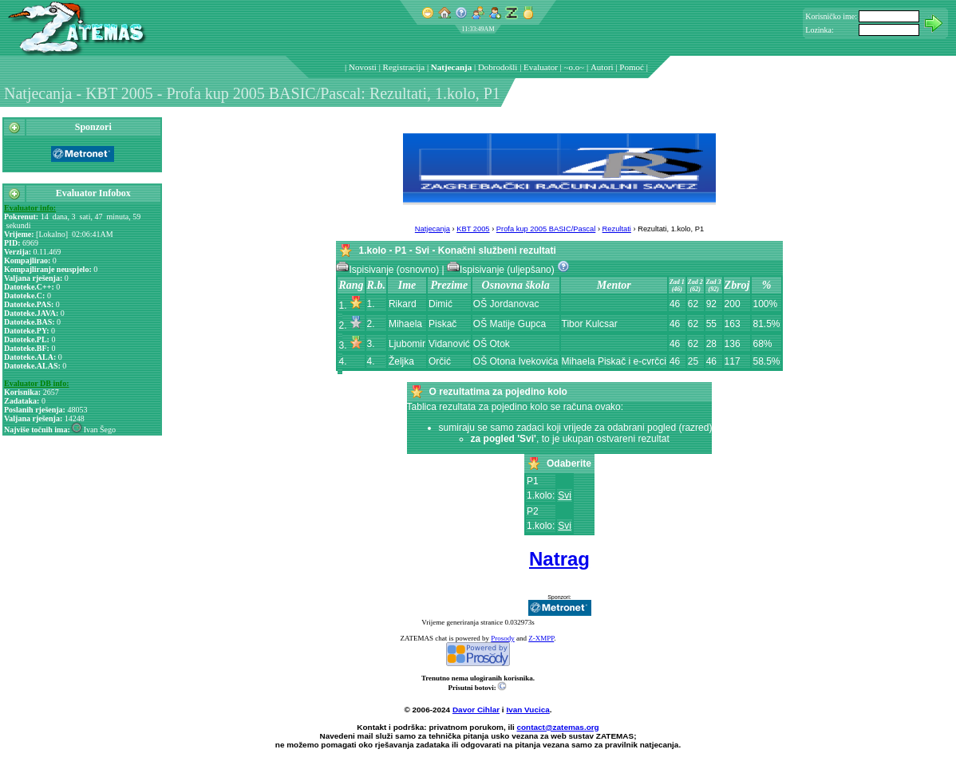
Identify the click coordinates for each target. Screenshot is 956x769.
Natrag (559, 559)
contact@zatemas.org (558, 727)
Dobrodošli (498, 67)
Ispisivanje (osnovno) (388, 269)
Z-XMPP (541, 638)
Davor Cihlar (476, 709)
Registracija (404, 67)
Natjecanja (451, 67)
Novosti (363, 67)
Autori (602, 67)
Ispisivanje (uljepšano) (502, 269)
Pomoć (631, 67)
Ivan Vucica (527, 709)
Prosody (503, 638)
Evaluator (540, 67)
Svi (564, 495)
